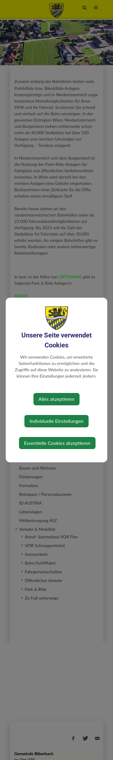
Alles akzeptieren (56, 399)
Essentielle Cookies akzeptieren (57, 443)
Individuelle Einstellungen (56, 421)
